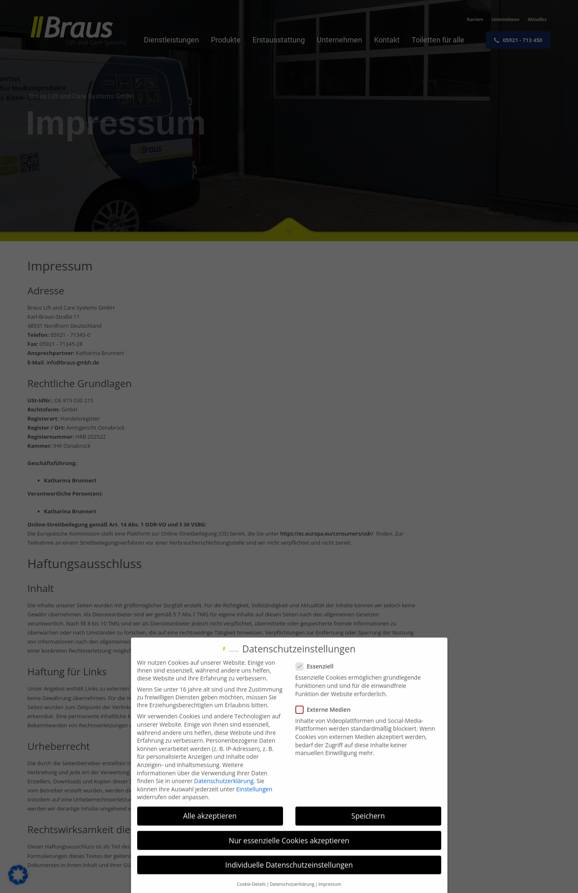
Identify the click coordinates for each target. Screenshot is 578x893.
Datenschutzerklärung (223, 792)
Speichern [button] (368, 827)
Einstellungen (254, 800)
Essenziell (317, 677)
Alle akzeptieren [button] (209, 827)
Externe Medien (325, 720)
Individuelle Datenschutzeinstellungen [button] (289, 875)
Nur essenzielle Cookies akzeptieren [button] (289, 851)
